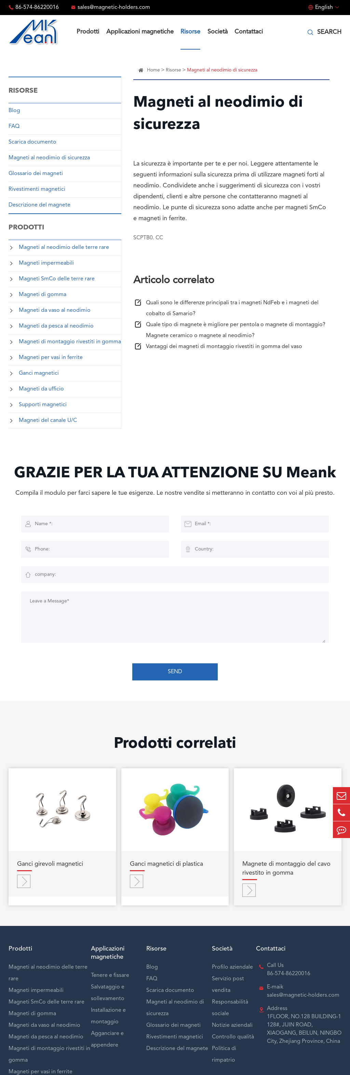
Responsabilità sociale (230, 1008)
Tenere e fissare (110, 975)
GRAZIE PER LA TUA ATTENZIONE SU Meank (175, 473)
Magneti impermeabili (46, 263)
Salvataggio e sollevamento (107, 992)
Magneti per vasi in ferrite (51, 357)
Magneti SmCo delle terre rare (57, 279)
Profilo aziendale (232, 967)
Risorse (190, 32)
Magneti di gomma (42, 294)
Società (217, 32)
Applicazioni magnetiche (140, 32)
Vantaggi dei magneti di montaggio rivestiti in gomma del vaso (224, 346)
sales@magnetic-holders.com (114, 7)
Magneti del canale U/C (48, 420)
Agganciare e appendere (107, 1039)
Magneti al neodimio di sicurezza (49, 158)
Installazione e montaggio (108, 1016)
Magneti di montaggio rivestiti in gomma (70, 342)
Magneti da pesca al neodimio (56, 326)
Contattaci (248, 32)
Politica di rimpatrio (224, 1054)
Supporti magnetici (43, 405)
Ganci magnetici (39, 373)
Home (153, 70)
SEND (175, 672)
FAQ (14, 126)
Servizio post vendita (228, 984)
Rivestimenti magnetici (37, 189)
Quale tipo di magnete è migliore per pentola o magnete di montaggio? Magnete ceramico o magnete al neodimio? (235, 330)
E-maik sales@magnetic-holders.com (303, 991)
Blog (14, 111)
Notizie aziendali (232, 1025)
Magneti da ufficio (41, 389)
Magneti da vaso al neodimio (55, 310)
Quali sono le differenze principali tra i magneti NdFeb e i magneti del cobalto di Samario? (232, 308)
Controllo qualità (233, 1037)
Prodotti (88, 32)
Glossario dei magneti (36, 173)
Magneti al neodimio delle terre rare (64, 247)
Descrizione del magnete (39, 205)
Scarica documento (32, 142)
